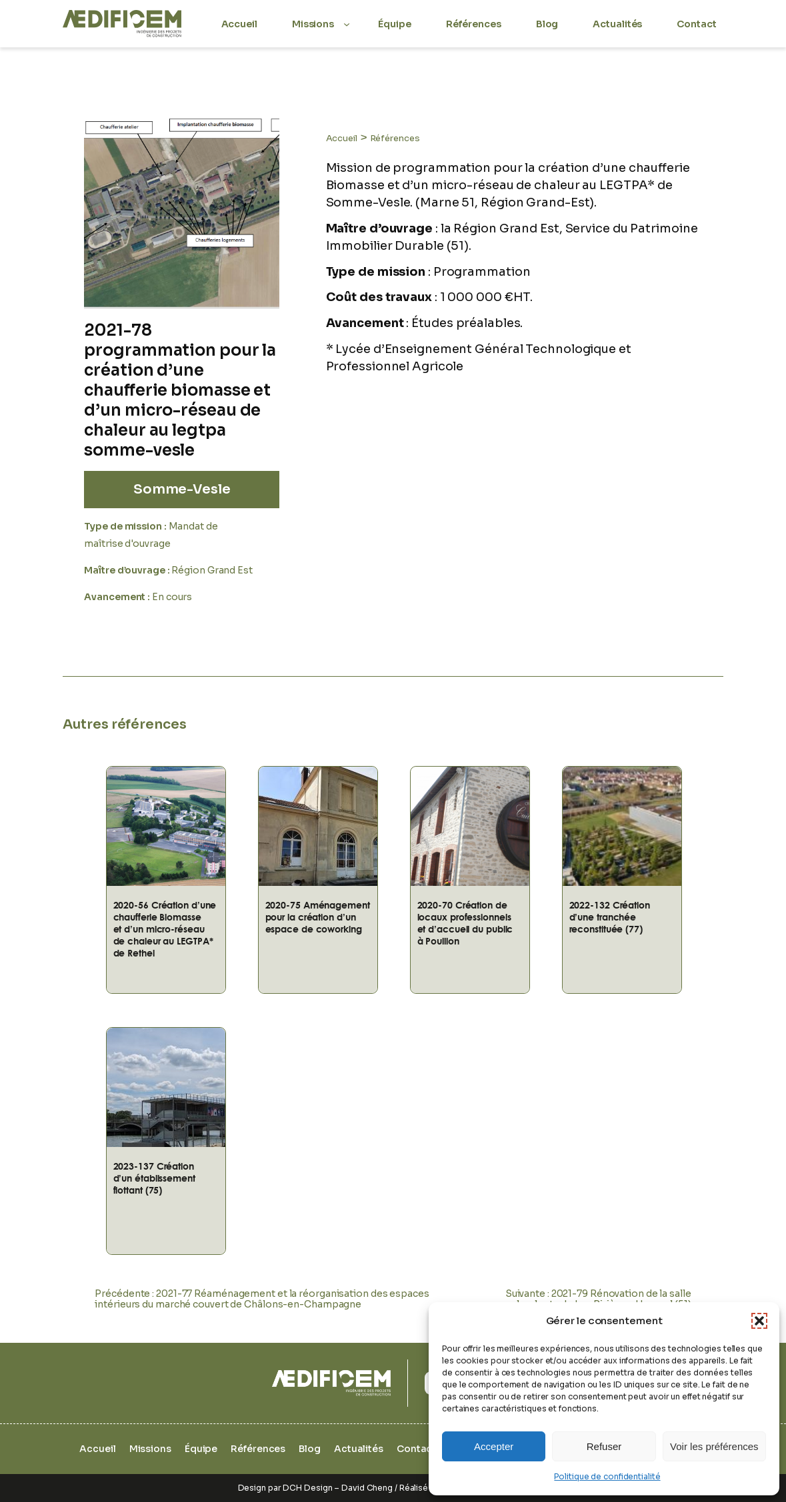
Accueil (341, 138)
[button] (759, 1320)
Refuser (604, 1446)
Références (395, 138)
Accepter (493, 1446)
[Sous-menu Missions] (346, 23)
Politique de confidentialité (607, 1476)
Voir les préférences (714, 1446)
